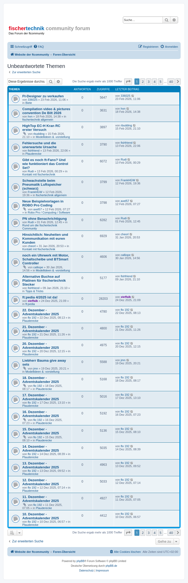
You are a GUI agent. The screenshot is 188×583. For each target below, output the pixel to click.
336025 (33, 99)
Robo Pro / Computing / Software (49, 212)
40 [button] (171, 81)
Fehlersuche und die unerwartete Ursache (39, 145)
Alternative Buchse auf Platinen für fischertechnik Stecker (44, 280)
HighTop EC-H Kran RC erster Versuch (41, 128)
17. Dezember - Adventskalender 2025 (40, 397)
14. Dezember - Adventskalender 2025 (40, 448)
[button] (128, 81)
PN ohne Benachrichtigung (44, 219)
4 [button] (154, 81)
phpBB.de (111, 565)
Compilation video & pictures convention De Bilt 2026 (46, 111)
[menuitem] (38, 47)
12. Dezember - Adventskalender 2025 (40, 482)
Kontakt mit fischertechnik (38, 174)
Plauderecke (33, 153)
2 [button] (143, 81)
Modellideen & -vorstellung (53, 136)
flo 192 (32, 317)
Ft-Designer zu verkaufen (43, 96)
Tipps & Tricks (34, 291)
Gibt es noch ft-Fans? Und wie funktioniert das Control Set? (45, 164)
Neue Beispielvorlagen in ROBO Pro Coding (43, 203)
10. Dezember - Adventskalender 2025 (40, 516)
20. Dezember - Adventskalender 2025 (40, 346)
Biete (28, 102)
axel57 (37, 209)
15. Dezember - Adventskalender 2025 (40, 431)
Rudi (31, 171)
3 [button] (149, 81)
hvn (30, 116)
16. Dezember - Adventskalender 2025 (40, 414)
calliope (38, 267)
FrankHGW (35, 192)
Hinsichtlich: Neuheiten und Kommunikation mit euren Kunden (45, 238)
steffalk (33, 300)
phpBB (80, 561)
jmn (35, 368)
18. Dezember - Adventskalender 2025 (40, 380)
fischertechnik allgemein (37, 119)
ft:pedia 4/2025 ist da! (40, 297)
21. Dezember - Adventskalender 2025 (40, 329)
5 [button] (160, 81)
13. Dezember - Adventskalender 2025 (40, 465)
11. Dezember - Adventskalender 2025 (40, 499)
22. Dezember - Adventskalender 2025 (40, 312)
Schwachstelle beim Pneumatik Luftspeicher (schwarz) (42, 184)
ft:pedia (30, 304)
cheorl (32, 246)
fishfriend (34, 150)
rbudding (39, 133)
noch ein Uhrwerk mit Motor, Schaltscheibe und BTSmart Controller (45, 259)
